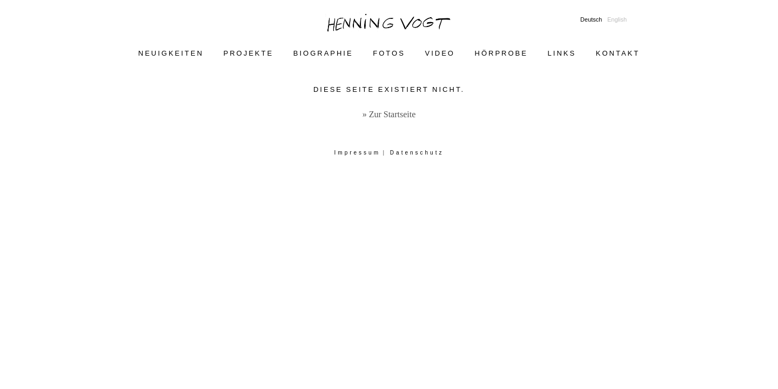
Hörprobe (501, 53)
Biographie (323, 53)
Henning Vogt (389, 23)
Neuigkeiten (171, 53)
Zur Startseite (392, 114)
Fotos (389, 53)
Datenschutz (417, 153)
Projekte (249, 53)
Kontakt (618, 53)
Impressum (357, 153)
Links (562, 53)
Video (439, 53)
